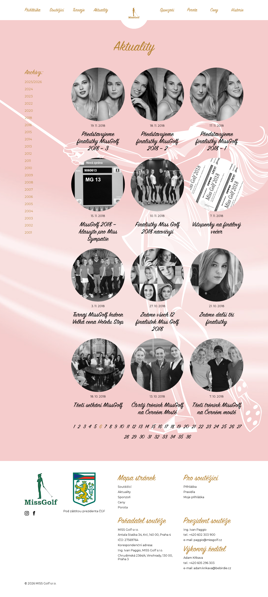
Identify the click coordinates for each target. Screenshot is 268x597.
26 (231, 426)
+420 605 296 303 (202, 563)
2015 (28, 132)
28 (126, 436)
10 (122, 426)
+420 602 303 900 (202, 534)
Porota (192, 10)
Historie (237, 10)
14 (147, 426)
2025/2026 (33, 82)
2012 (28, 153)
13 (140, 426)
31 (149, 436)
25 (223, 426)
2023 (29, 96)
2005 (29, 204)
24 (216, 426)
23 (208, 426)
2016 (28, 125)
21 (194, 426)
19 (179, 426)
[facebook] (34, 513)
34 (172, 436)
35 (180, 436)
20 (186, 426)
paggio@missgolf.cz (208, 540)
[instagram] (27, 513)
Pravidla (189, 492)
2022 (29, 103)
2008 (29, 182)
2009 (29, 175)
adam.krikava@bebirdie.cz (212, 568)
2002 (29, 225)
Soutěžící (56, 10)
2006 (29, 197)
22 (200, 426)
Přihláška (32, 10)
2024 (29, 89)
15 (153, 426)
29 (134, 436)
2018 (28, 118)
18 (172, 426)
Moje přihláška (193, 497)
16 (160, 426)
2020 (29, 111)
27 (239, 426)
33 (164, 436)
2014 (28, 139)
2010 (28, 168)
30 (142, 436)
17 (166, 426)
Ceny (214, 10)
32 (156, 436)
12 (134, 426)
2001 (28, 232)
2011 (28, 161)
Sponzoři (167, 10)
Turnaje (79, 10)
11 (128, 426)
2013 (28, 146)
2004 (29, 211)
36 (188, 436)
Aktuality (101, 10)
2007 (29, 189)
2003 (29, 218)
